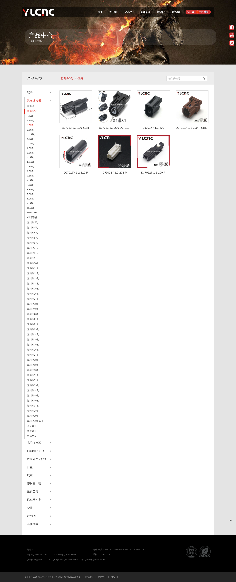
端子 (30, 92)
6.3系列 (30, 189)
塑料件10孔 (33, 263)
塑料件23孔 (33, 329)
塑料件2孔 (32, 222)
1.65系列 (31, 134)
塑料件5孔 (32, 237)
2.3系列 (30, 153)
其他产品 (31, 436)
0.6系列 (30, 121)
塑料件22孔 (33, 324)
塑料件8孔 (32, 253)
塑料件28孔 (33, 360)
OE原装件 (32, 217)
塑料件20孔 (33, 314)
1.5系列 (30, 130)
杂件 (30, 507)
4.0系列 (30, 116)
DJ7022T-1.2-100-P (153, 172)
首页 (100, 12)
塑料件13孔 (33, 278)
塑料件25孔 (33, 339)
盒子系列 (31, 426)
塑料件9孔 (32, 258)
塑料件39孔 (33, 416)
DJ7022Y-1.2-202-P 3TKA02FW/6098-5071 (114, 174)
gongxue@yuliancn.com (38, 559)
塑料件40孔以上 (35, 421)
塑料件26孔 (33, 349)
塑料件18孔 (33, 304)
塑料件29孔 (33, 365)
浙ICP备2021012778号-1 (69, 577)
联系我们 (176, 12)
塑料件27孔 (33, 354)
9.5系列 (30, 203)
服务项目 (161, 12)
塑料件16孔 (33, 293)
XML (113, 577)
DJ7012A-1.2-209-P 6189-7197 (192, 129)
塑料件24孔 (33, 334)
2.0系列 (30, 144)
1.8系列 (30, 139)
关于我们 (113, 12)
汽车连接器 (34, 100)
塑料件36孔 (33, 400)
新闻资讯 (145, 12)
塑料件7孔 (32, 248)
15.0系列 (31, 208)
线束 (30, 475)
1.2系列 (30, 125)
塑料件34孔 (33, 390)
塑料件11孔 (33, 268)
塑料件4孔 (32, 232)
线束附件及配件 (37, 459)
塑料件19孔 (33, 309)
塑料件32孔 (33, 380)
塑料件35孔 (33, 395)
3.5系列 (30, 176)
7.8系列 (30, 194)
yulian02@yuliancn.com (65, 554)
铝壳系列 (31, 431)
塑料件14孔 (33, 283)
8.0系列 (30, 199)
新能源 (30, 106)
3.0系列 (30, 171)
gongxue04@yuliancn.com (65, 559)
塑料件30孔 (33, 370)
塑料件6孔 (32, 243)
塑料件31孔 (33, 375)
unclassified (32, 212)
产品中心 (129, 12)
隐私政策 (89, 577)
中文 (199, 12)
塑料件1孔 (67, 78)
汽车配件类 (34, 499)
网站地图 (102, 577)
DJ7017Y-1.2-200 (153, 127)
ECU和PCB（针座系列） (39, 451)
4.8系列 (30, 185)
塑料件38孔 (33, 410)
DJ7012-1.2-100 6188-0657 (76, 129)
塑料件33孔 (33, 385)
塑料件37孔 (33, 405)
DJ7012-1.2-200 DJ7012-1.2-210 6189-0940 (114, 129)
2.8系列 (30, 166)
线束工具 (32, 491)
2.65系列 (31, 162)
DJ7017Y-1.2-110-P (76, 172)
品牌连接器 (34, 442)
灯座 (30, 467)
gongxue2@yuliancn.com (93, 559)
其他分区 (32, 524)
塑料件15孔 (33, 288)
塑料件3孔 (32, 227)
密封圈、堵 (34, 483)
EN (206, 12)
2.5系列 (30, 157)
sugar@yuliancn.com (37, 554)
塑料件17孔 (33, 298)
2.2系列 (30, 148)
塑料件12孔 (33, 273)
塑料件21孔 (33, 319)
